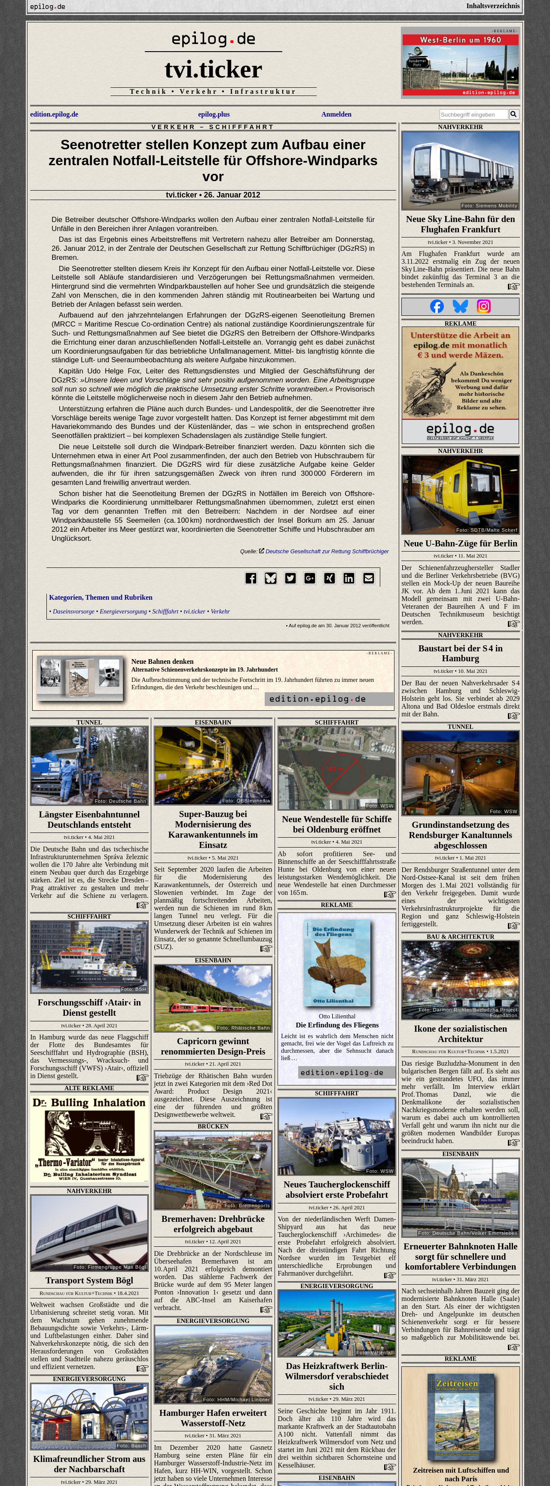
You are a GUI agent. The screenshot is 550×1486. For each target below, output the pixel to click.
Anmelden (336, 114)
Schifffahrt (242, 126)
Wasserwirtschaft (337, 1367)
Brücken (89, 1055)
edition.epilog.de (54, 114)
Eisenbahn (213, 722)
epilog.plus (213, 114)
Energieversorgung (123, 611)
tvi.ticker (213, 69)
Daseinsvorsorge (74, 611)
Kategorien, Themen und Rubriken (101, 597)
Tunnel (89, 722)
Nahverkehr (460, 126)
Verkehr (173, 126)
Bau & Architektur (89, 916)
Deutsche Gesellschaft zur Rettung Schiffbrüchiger (324, 551)
